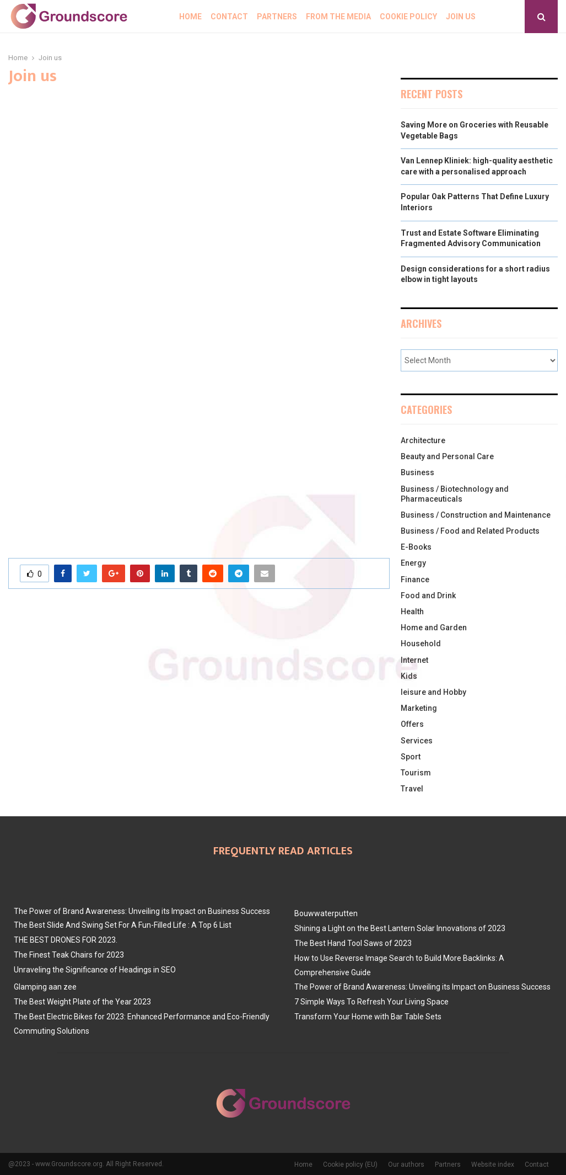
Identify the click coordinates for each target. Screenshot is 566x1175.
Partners (277, 16)
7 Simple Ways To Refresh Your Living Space (371, 1001)
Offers (412, 724)
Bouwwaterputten (326, 913)
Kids (409, 676)
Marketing (419, 708)
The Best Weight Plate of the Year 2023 (82, 1001)
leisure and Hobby (433, 692)
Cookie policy (408, 16)
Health (412, 611)
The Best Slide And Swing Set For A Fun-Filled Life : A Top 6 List (122, 925)
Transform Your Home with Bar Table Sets (367, 1016)
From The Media (338, 16)
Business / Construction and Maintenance (476, 515)
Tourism (416, 772)
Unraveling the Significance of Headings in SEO (95, 969)
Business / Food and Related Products (470, 531)
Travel (412, 788)
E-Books (416, 547)
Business (417, 472)
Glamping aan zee (45, 986)
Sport (411, 756)
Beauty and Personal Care (447, 456)
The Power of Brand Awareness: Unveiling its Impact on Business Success (142, 911)
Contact (229, 16)
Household (421, 643)
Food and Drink (428, 595)
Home (190, 16)
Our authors (406, 1164)
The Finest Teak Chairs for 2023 (69, 954)
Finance (415, 579)
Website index (492, 1164)
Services (417, 740)
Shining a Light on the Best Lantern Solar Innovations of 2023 (399, 928)
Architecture (423, 440)
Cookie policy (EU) (350, 1164)
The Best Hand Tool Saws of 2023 (353, 943)
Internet (414, 660)
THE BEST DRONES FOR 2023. (65, 939)
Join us (461, 16)
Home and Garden (434, 627)
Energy (413, 563)
